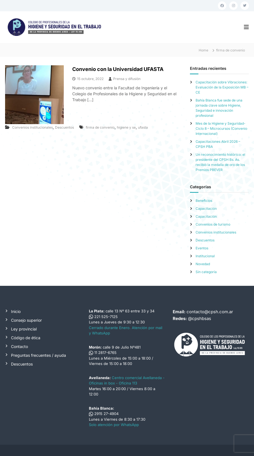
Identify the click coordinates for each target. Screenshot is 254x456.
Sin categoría (206, 272)
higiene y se (126, 127)
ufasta (143, 127)
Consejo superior (26, 320)
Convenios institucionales (32, 127)
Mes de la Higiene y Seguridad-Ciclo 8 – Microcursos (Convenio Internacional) (221, 128)
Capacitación (206, 208)
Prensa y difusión (127, 79)
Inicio (16, 311)
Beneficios (204, 200)
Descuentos (64, 127)
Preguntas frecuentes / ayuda (38, 355)
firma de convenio (100, 127)
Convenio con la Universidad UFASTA (117, 69)
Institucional (205, 256)
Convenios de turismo (213, 224)
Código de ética (25, 337)
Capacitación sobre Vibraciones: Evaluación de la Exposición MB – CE (222, 87)
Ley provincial (24, 329)
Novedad (203, 264)
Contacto (19, 346)
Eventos (202, 248)
